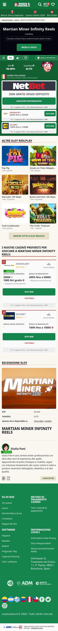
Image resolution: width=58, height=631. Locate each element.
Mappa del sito (9, 523)
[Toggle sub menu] (4, 4)
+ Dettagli (29, 298)
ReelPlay (30, 34)
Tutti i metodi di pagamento (39, 509)
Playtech (6, 535)
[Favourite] (25, 58)
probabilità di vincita (37, 628)
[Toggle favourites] (53, 4)
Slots (16, 20)
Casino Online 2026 (35, 15)
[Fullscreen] (3, 58)
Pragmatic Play (9, 551)
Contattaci (7, 518)
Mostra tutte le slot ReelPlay (29, 236)
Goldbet (48, 421)
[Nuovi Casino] (22, 5)
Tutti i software (9, 561)
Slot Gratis (52, 15)
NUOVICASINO (7, 20)
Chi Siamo (7, 502)
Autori (5, 508)
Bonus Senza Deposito (12, 15)
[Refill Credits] (10, 58)
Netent (5, 546)
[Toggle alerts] (40, 4)
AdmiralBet (39, 421)
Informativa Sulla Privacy (43, 538)
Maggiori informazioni (29, 101)
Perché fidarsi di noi (12, 513)
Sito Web (50, 114)
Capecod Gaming (10, 556)
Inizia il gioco (29, 47)
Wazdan (6, 540)
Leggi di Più (48, 478)
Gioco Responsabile (41, 543)
